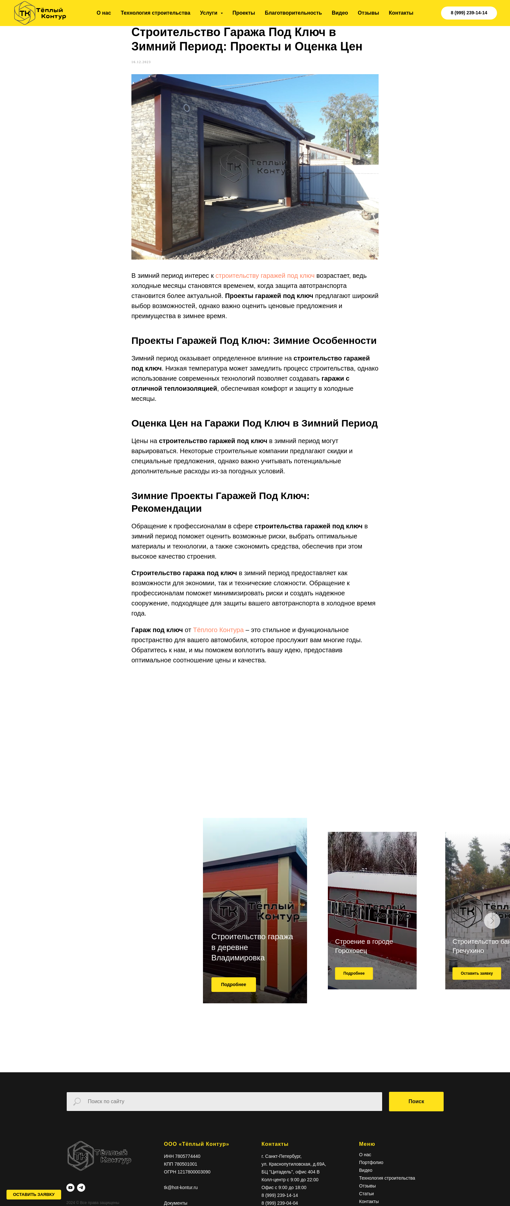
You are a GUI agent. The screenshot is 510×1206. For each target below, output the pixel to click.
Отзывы (368, 13)
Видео (340, 13)
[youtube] (70, 1199)
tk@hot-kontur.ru (181, 1199)
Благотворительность (293, 13)
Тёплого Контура (218, 636)
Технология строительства (155, 13)
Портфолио (371, 1174)
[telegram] (81, 1199)
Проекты (244, 13)
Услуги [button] (209, 13)
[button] (34, 1194)
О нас (104, 13)
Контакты (401, 13)
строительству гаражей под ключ (265, 281)
